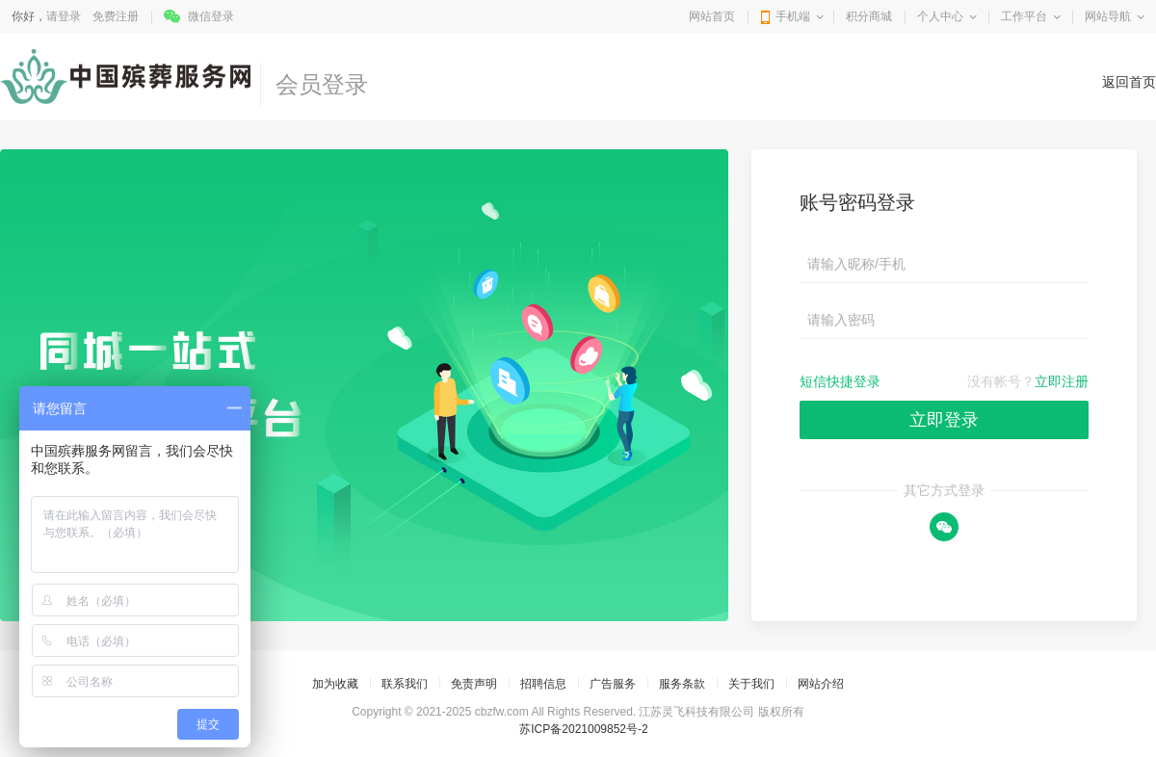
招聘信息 (543, 684)
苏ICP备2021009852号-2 (583, 729)
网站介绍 (821, 684)
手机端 (792, 16)
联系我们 (404, 684)
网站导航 (1108, 16)
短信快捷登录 (840, 381)
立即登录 (944, 420)
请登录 (63, 16)
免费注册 (115, 16)
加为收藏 (335, 684)
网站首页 (712, 16)
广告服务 (613, 684)
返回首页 (1129, 82)
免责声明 (474, 684)
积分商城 (869, 16)
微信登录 (211, 16)
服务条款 (682, 684)
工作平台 (1024, 16)
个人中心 (940, 16)
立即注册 (1062, 381)
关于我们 (751, 684)
